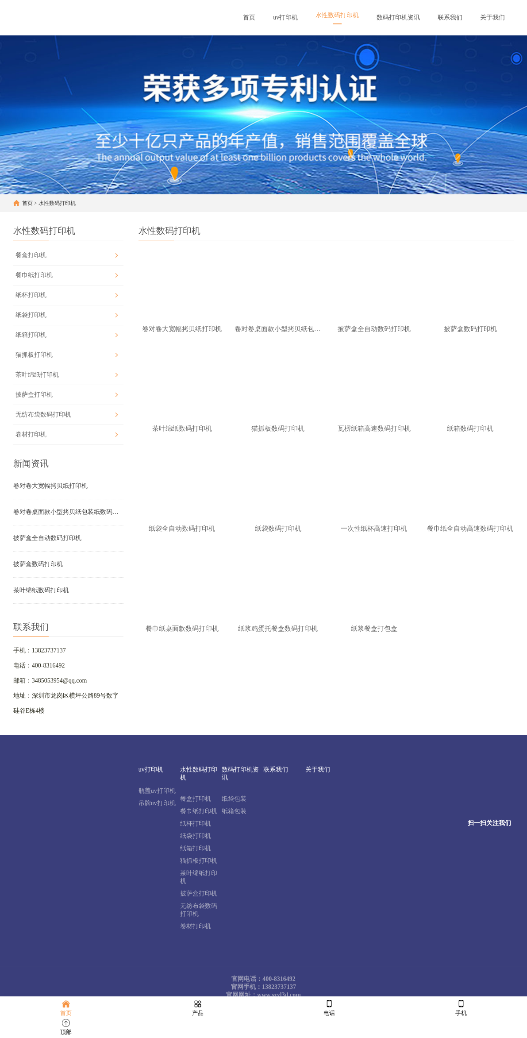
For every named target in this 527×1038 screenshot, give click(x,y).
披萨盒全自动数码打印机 (47, 538)
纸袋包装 (234, 798)
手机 (461, 1007)
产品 (198, 1007)
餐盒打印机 (30, 255)
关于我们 (317, 769)
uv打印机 (150, 769)
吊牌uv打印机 (157, 803)
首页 (27, 203)
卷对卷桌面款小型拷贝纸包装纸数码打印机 (68, 512)
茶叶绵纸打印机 (37, 374)
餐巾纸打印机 (34, 275)
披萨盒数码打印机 (38, 564)
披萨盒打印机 (34, 394)
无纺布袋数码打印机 (43, 414)
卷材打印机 (30, 434)
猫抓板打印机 (34, 354)
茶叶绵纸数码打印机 (41, 590)
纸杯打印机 (30, 295)
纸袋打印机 (30, 315)
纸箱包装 (234, 811)
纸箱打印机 (30, 335)
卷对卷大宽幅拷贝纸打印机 (50, 485)
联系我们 (275, 769)
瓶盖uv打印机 (157, 790)
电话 (329, 1007)
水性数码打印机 (57, 203)
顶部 (66, 1026)
